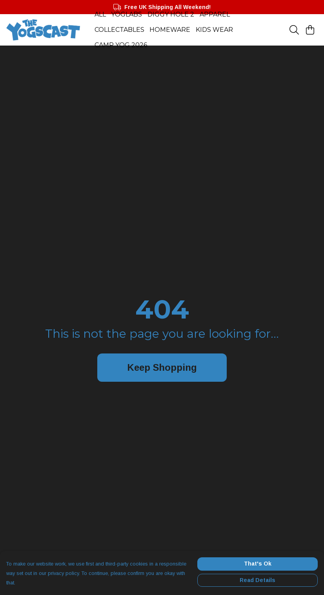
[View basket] (310, 30)
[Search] (294, 30)
